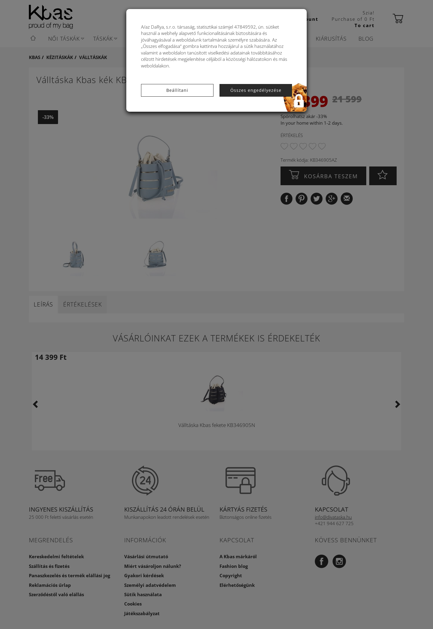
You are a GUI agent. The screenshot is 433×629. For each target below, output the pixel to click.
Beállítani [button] (177, 90)
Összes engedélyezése (255, 90)
